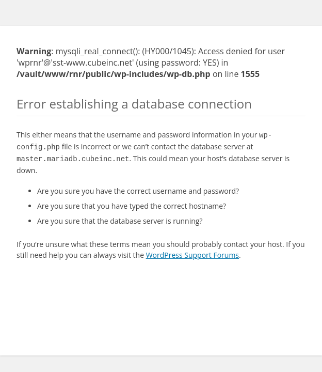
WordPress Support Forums (192, 252)
